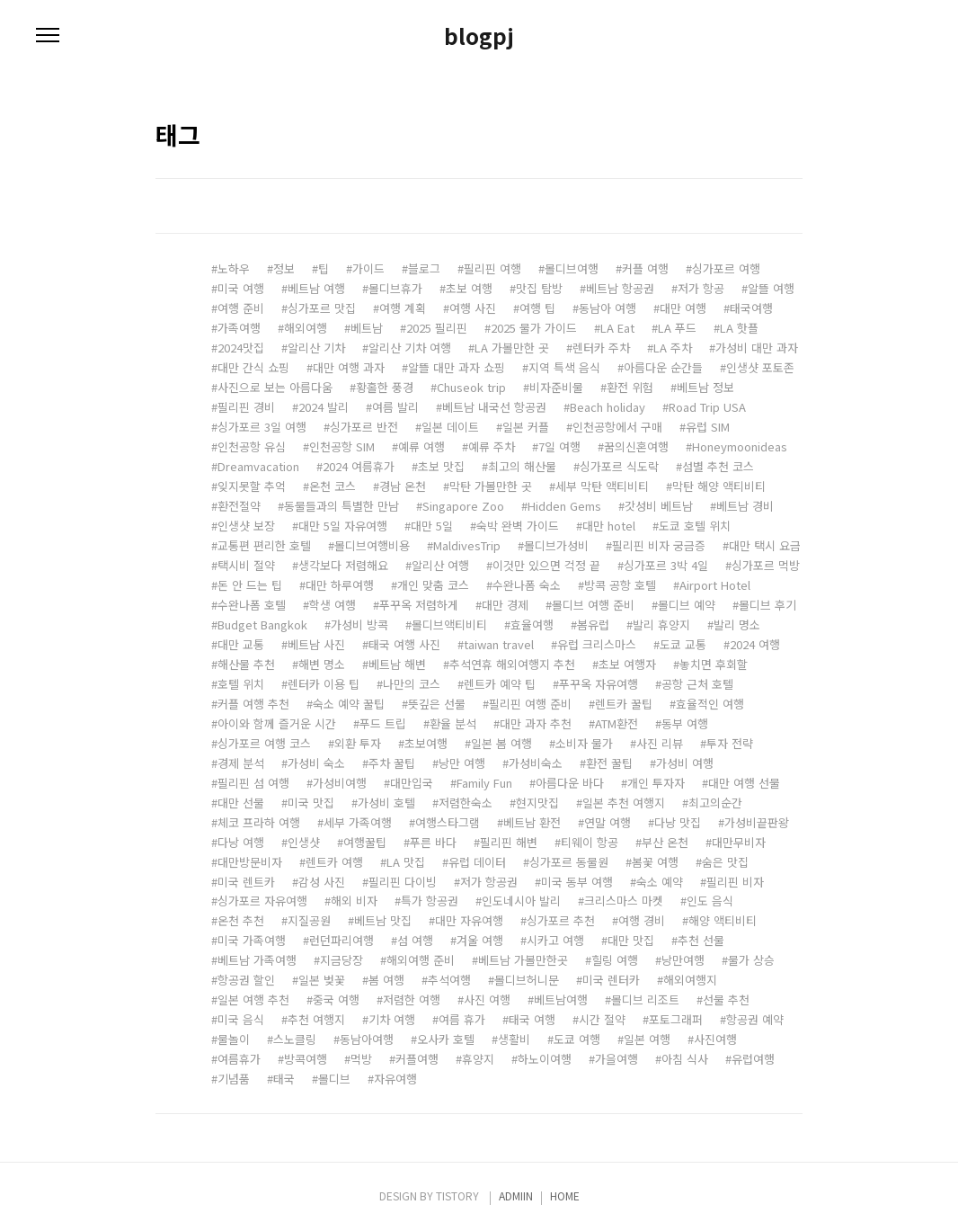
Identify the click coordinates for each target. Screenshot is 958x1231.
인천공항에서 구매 (617, 426)
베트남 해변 (397, 664)
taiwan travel (499, 644)
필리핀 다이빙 (402, 881)
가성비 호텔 (386, 802)
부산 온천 (665, 842)
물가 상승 (751, 959)
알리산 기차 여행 (409, 347)
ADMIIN (516, 1195)
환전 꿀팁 (609, 763)
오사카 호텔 (446, 1039)
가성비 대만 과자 (756, 347)
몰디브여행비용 (372, 545)
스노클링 (294, 1039)
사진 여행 (487, 999)
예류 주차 (491, 446)
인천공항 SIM (342, 446)
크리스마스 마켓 (623, 900)
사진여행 (715, 1039)
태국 (284, 1078)
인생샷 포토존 (760, 367)
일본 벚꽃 (321, 979)
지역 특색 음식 (564, 367)
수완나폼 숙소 (526, 584)
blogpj (479, 36)
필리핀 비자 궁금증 (658, 545)
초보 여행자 (627, 664)
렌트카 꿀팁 (623, 703)
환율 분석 (453, 723)
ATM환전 (616, 723)
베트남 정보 (705, 387)
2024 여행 (755, 644)
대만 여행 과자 (349, 367)
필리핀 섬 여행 (253, 782)
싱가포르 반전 (364, 426)
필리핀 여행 (492, 268)
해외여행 (305, 327)
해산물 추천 (246, 664)
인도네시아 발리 (521, 900)
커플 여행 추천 (253, 703)
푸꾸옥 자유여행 (598, 683)
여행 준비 (240, 308)
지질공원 (309, 920)
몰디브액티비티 (449, 624)
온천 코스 (332, 486)
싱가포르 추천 (561, 920)
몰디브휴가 (395, 288)
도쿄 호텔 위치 (695, 525)
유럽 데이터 (477, 861)
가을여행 (616, 1058)
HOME (565, 1195)
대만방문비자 (249, 861)
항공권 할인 (246, 979)
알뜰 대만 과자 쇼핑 (456, 367)
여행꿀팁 (364, 842)
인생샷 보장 (246, 525)
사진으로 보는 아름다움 (275, 387)
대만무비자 (739, 842)
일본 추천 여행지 (623, 802)
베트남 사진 (316, 644)
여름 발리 (395, 406)
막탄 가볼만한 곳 (490, 486)
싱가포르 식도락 (619, 466)
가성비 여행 (685, 763)
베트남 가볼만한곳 (523, 959)
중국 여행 (336, 999)
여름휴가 (239, 1058)
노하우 (233, 268)
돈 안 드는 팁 (249, 584)
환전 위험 (630, 387)
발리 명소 (737, 624)
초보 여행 (469, 288)
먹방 (361, 1058)
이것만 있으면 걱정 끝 (546, 565)
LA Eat (617, 327)
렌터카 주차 (601, 347)
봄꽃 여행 (655, 861)
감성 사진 (321, 881)
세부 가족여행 (358, 822)
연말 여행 (607, 822)
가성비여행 (340, 782)
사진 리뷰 (659, 743)
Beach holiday (607, 406)
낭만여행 (683, 959)
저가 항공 (701, 288)
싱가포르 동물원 (568, 861)
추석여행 (449, 979)
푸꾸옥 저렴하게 (418, 604)
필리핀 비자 (735, 881)
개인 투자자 (656, 782)
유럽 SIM (708, 426)
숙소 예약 (659, 881)
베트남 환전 (532, 822)
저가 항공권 (489, 881)
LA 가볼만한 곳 (512, 347)
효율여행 (532, 624)
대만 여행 (683, 308)
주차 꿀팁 (391, 763)
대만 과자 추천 (536, 723)
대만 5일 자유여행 (342, 525)
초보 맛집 (441, 466)
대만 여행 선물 (744, 782)
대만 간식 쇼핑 (253, 367)
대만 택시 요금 (765, 545)
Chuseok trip (471, 387)
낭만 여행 (462, 763)
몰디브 (334, 1078)
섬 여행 (415, 940)
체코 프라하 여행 (258, 822)
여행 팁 (537, 308)
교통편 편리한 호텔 (264, 545)
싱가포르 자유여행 (262, 900)
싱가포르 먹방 (766, 565)
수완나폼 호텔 (251, 604)
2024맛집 (240, 347)
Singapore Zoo (463, 505)
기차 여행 (391, 1019)
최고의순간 (715, 802)
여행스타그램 (447, 822)
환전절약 (239, 505)
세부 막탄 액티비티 (602, 486)
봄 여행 (386, 979)
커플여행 (417, 1058)
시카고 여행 (555, 940)
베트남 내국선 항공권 (494, 406)
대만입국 (411, 782)
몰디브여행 (572, 268)
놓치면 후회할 (713, 664)
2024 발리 (323, 406)
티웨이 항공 (589, 842)
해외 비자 (354, 900)
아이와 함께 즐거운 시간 (276, 723)
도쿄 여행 (577, 1039)
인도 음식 (710, 900)
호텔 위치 (240, 683)
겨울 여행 (480, 940)
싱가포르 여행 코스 (264, 743)
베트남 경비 (745, 505)
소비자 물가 (584, 743)
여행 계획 (402, 308)
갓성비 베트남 (659, 505)
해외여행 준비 (420, 959)
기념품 (233, 1078)
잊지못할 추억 (251, 486)
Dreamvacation (258, 466)
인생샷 (304, 842)
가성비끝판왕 (756, 822)
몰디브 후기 (767, 604)
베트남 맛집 (383, 920)
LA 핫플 (739, 327)
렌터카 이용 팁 (323, 683)
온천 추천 (240, 920)
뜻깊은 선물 (437, 703)
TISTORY (457, 1195)
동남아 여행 (607, 308)
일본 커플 (525, 426)
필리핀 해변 (508, 842)
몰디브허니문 (526, 979)
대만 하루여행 (340, 584)
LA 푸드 (677, 327)
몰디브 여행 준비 (593, 604)
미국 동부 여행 (577, 881)
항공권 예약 (755, 1019)
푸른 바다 (433, 842)
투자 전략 (729, 743)
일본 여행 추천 (253, 999)
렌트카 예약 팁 (500, 683)
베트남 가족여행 (257, 959)
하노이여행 (545, 1058)
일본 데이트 (450, 426)
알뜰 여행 (771, 288)
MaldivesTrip (467, 545)
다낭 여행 (240, 842)
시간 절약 (602, 1019)
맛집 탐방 (539, 288)
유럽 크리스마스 (596, 644)
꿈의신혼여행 (636, 446)
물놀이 (233, 1039)
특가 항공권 (429, 900)
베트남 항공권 (620, 288)
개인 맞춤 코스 (433, 584)
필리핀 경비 (246, 406)
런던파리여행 (341, 940)
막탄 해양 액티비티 (719, 486)
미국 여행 (240, 288)
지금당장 (341, 959)
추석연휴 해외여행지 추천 (512, 664)
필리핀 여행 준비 (530, 703)
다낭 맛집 (677, 822)
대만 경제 (505, 604)
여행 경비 (641, 920)
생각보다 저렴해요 (343, 565)
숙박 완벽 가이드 (517, 525)
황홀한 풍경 (384, 387)
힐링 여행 (614, 959)
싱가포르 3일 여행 (261, 426)
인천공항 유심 (251, 446)
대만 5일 (432, 525)
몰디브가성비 (556, 545)
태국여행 (751, 308)
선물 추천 (726, 999)
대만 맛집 (631, 940)
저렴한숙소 (465, 802)
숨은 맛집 (725, 861)
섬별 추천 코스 (718, 466)
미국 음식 (240, 1019)
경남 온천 (402, 486)
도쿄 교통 (683, 644)
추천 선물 (701, 940)
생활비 (514, 1039)
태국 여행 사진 (404, 644)
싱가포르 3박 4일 (666, 565)
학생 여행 (332, 604)
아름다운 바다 (570, 782)
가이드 (368, 268)
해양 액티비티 (722, 920)
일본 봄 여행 (501, 743)
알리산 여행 (440, 565)
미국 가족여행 (251, 940)
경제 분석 (240, 763)
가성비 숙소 (316, 763)
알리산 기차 (316, 347)
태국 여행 (532, 1019)
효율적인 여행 (710, 703)
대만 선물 (240, 802)
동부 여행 (684, 723)
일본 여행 (647, 1039)
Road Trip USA (707, 406)
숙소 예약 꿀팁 (349, 703)
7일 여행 (559, 446)
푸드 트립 (382, 723)
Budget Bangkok (262, 624)
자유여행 (395, 1078)
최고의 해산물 (522, 466)
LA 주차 (672, 347)
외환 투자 (357, 743)
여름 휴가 (462, 1019)
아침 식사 (684, 1058)
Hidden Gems (564, 505)
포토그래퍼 (676, 1019)
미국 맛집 (311, 802)
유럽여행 (753, 1058)
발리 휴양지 (661, 624)
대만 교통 (240, 644)
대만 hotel (608, 525)
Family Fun (484, 782)
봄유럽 (593, 624)
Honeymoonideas (739, 446)
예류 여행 (421, 446)
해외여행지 (690, 979)
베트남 (366, 327)
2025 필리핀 (436, 327)
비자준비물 (556, 387)
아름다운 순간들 (663, 367)
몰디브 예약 (686, 604)
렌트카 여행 (334, 861)
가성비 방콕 (359, 624)
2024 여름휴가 (359, 466)
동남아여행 (367, 1039)
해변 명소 (321, 664)
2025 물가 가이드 (534, 327)
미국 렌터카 (611, 979)
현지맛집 (537, 802)
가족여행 (239, 327)
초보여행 (426, 743)
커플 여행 (645, 268)
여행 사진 (472, 308)
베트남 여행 (316, 288)
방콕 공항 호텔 (620, 584)
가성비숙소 (536, 763)
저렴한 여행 (411, 999)
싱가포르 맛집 (322, 308)
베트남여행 (561, 999)
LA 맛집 (405, 861)
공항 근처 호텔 (697, 683)
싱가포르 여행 (726, 268)
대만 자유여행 (469, 920)
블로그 (424, 268)
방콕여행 (305, 1058)
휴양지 (478, 1058)
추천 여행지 (316, 1019)
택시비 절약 (246, 565)
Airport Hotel (714, 584)
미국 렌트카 (246, 881)
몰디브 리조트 (645, 999)
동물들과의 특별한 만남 (341, 505)
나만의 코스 (411, 683)
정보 (284, 268)
